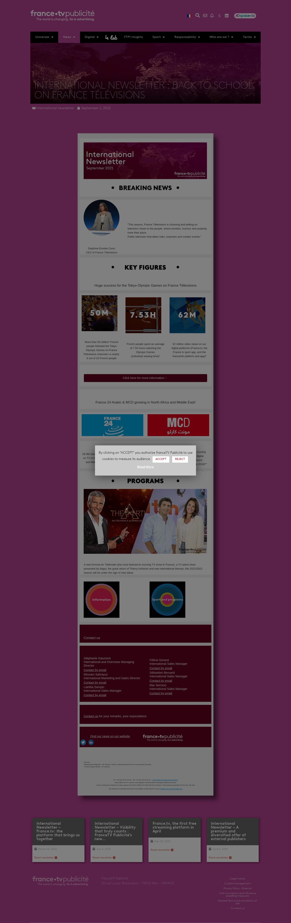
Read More (145, 467)
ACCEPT (161, 459)
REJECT (180, 459)
